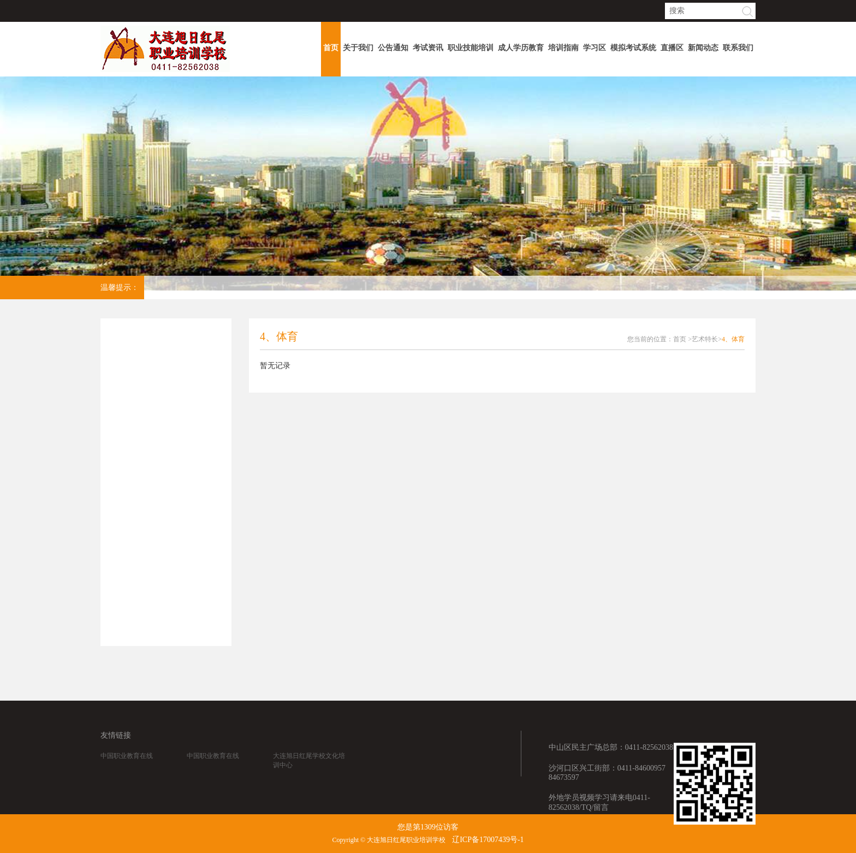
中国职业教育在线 (126, 763)
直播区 (672, 48)
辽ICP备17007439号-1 (488, 840)
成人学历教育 (521, 48)
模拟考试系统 (633, 48)
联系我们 (738, 48)
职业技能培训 (471, 48)
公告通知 (393, 48)
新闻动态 (703, 48)
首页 (330, 48)
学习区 (594, 48)
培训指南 (563, 48)
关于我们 (358, 48)
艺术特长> (707, 339)
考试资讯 (428, 48)
